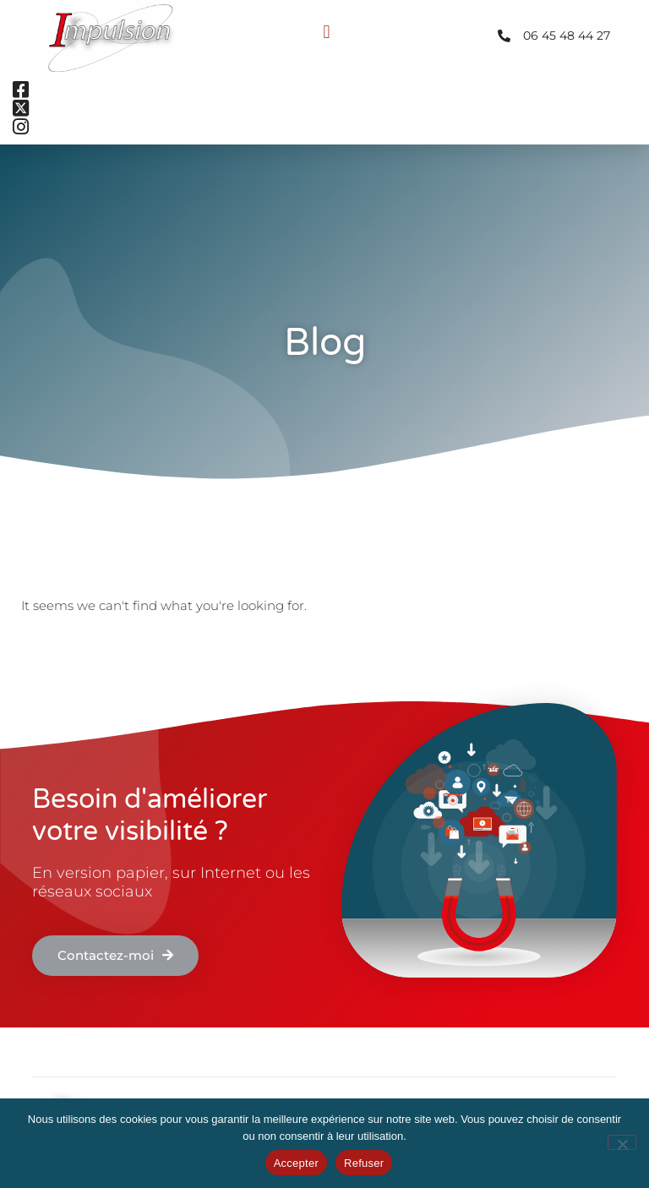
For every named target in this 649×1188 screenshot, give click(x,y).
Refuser (364, 1163)
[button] (327, 32)
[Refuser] (622, 1142)
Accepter (296, 1163)
